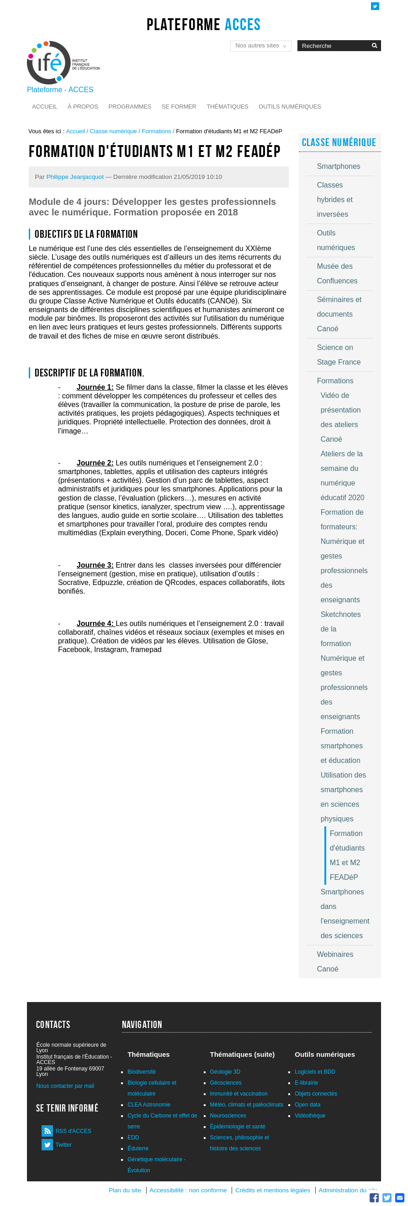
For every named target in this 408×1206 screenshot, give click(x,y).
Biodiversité (141, 1072)
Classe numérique (113, 131)
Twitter (63, 1145)
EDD (133, 1137)
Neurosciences (228, 1115)
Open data (307, 1105)
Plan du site (125, 1190)
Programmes (129, 106)
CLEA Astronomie (148, 1105)
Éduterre (137, 1148)
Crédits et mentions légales (272, 1190)
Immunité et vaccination (239, 1094)
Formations (156, 131)
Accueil (44, 106)
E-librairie (306, 1083)
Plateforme (204, 24)
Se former (179, 106)
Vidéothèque (310, 1115)
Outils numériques (290, 106)
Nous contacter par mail (65, 1086)
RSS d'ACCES (73, 1131)
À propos (83, 106)
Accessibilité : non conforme (188, 1190)
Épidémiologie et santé (237, 1126)
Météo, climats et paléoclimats (247, 1105)
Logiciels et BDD (315, 1072)
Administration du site (348, 1190)
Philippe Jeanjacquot (74, 176)
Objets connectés (316, 1094)
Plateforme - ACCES (60, 90)
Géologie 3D (225, 1072)
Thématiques (227, 106)
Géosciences (226, 1083)
